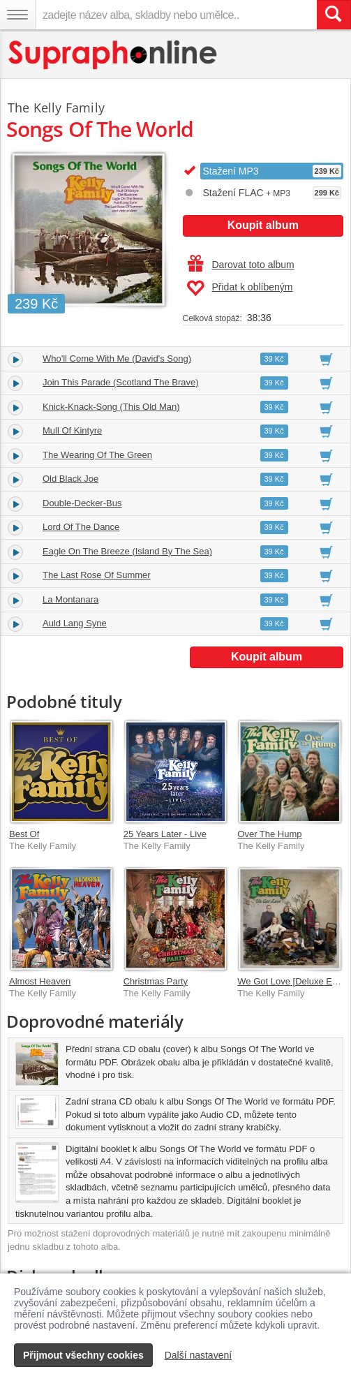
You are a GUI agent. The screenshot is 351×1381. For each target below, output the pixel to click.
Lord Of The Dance (81, 527)
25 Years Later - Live (165, 834)
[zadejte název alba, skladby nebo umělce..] (176, 14)
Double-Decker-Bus (82, 503)
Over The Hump (269, 834)
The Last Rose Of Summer (97, 575)
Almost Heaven (39, 981)
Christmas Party (156, 981)
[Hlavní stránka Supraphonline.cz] (113, 55)
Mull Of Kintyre (72, 430)
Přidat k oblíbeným (239, 288)
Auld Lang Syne (75, 623)
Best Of (24, 834)
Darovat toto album (241, 265)
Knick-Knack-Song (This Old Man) (111, 406)
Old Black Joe (70, 478)
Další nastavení (198, 1355)
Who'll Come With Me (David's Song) (117, 358)
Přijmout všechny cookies (83, 1355)
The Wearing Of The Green (97, 455)
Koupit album (263, 225)
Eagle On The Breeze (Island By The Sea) (127, 551)
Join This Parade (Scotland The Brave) (121, 382)
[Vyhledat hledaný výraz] (333, 14)
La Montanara (70, 599)
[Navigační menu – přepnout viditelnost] (17, 14)
